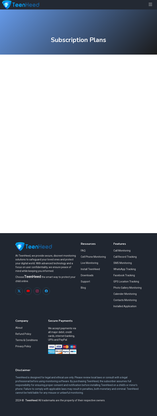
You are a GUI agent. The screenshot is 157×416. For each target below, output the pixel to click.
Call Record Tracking (125, 256)
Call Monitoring (122, 250)
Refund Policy (23, 334)
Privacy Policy (23, 346)
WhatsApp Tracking (124, 269)
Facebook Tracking (124, 275)
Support (85, 281)
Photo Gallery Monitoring (127, 287)
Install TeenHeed (90, 269)
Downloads (87, 275)
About (19, 327)
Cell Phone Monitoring (93, 256)
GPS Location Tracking (126, 281)
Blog (83, 287)
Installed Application (124, 306)
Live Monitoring (89, 263)
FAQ (83, 250)
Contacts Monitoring (125, 300)
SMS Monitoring (122, 263)
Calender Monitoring (125, 294)
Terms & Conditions (26, 340)
